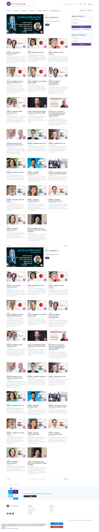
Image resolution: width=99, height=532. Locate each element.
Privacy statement (31, 509)
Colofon (51, 509)
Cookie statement (31, 510)
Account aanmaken (87, 29)
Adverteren (51, 510)
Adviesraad (51, 507)
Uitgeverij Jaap (31, 507)
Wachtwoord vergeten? (76, 29)
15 (41, 246)
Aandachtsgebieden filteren (55, 10)
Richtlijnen (30, 513)
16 (43, 246)
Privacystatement (14, 528)
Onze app (30, 512)
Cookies (7, 528)
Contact (51, 505)
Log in (47, 24)
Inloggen (81, 4)
